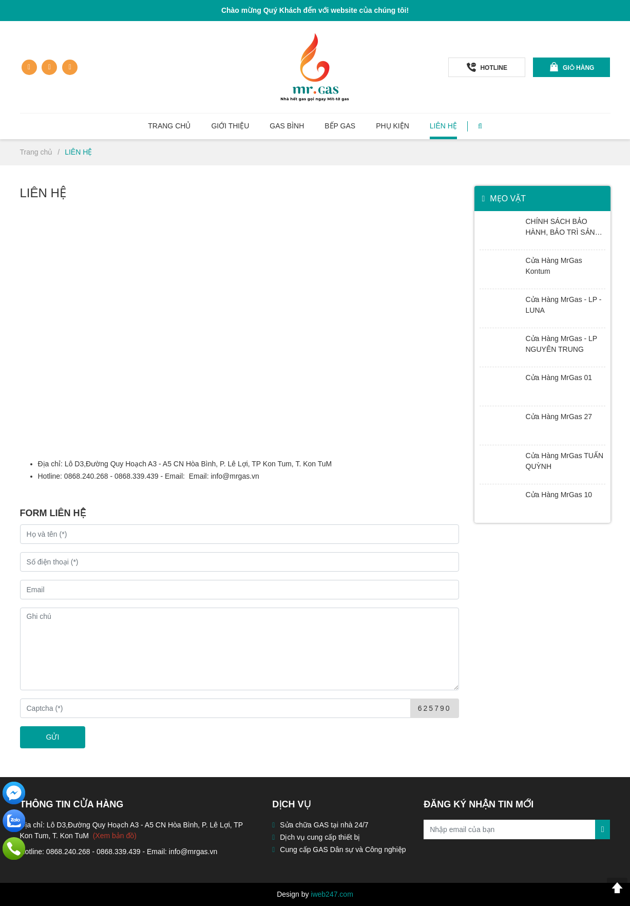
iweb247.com (332, 894)
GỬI (53, 737)
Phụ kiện (392, 126)
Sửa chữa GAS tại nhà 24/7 (324, 825)
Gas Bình (287, 126)
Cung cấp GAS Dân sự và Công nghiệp (343, 849)
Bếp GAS (339, 126)
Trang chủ (169, 126)
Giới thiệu (230, 126)
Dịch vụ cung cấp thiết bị (320, 837)
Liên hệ (443, 126)
